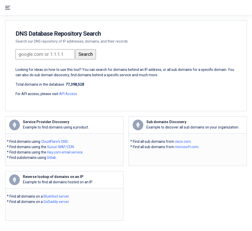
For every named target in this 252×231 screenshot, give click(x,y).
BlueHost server (56, 196)
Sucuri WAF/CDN (60, 147)
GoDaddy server (56, 202)
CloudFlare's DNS (54, 141)
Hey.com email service (65, 152)
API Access (68, 94)
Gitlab (51, 158)
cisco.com (183, 141)
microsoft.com (187, 147)
